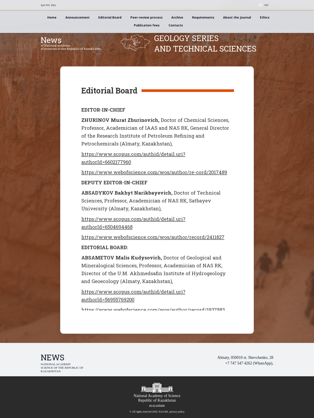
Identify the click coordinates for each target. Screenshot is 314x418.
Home (51, 17)
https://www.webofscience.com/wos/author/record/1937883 (153, 309)
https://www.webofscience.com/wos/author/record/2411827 (152, 237)
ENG (53, 5)
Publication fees (147, 25)
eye (266, 4)
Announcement (77, 17)
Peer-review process (146, 17)
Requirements (203, 17)
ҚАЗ (43, 5)
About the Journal (237, 17)
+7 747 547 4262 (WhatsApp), (249, 363)
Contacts (176, 25)
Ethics (265, 17)
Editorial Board (109, 17)
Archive (177, 17)
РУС (48, 5)
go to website (157, 405)
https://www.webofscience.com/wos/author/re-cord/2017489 (154, 172)
